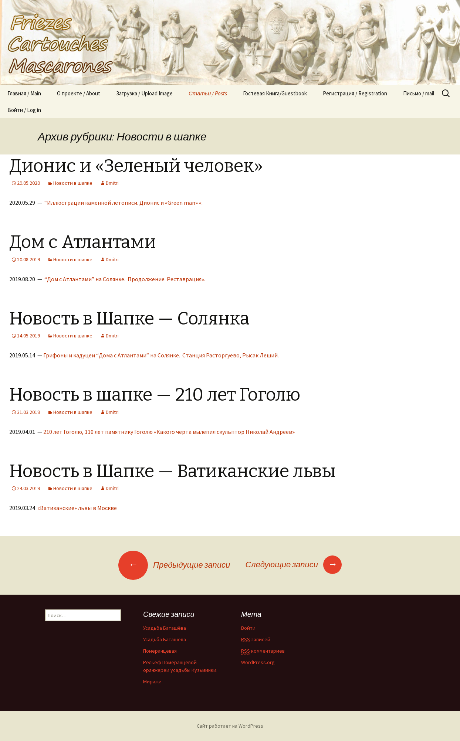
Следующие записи (293, 564)
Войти (248, 628)
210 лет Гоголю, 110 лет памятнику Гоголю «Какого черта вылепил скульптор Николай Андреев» (169, 431)
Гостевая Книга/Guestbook (275, 93)
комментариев (263, 651)
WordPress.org (258, 662)
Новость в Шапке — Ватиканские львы (172, 471)
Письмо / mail (418, 93)
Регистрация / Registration (355, 93)
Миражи (152, 681)
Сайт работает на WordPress (230, 726)
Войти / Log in (24, 109)
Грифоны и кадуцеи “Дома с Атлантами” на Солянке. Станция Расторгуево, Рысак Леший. (161, 355)
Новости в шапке (72, 183)
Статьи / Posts (208, 93)
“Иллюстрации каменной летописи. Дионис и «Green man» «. (123, 202)
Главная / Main (24, 93)
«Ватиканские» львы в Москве (77, 507)
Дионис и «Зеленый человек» (136, 166)
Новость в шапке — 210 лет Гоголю (154, 394)
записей (255, 639)
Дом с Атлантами (82, 242)
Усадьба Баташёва (164, 628)
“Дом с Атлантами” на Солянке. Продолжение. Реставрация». (124, 279)
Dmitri (112, 183)
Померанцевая (160, 650)
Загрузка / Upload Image (144, 93)
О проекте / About (78, 93)
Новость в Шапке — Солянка (129, 318)
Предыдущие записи (174, 565)
